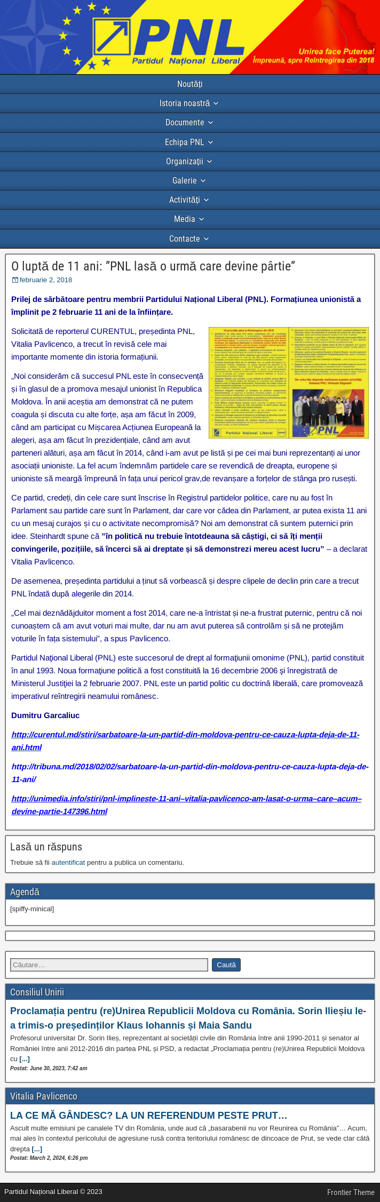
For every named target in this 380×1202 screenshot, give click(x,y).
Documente (184, 122)
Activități (184, 200)
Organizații (184, 161)
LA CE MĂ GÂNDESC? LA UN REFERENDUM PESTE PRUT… (149, 1115)
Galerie (184, 181)
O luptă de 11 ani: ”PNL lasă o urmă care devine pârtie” (153, 266)
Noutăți (190, 84)
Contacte (184, 239)
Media (184, 219)
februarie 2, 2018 (46, 280)
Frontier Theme (351, 1192)
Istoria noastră (185, 103)
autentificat (68, 862)
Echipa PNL (184, 142)
